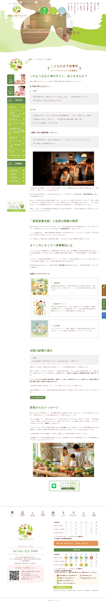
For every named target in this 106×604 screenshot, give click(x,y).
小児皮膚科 (13, 177)
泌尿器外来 (13, 137)
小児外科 (12, 174)
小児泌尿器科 (14, 181)
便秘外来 (12, 107)
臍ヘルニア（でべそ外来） (16, 151)
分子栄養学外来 (15, 155)
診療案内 (18, 164)
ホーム (33, 59)
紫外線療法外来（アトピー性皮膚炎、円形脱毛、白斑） (16, 131)
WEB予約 (104, 306)
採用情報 (104, 317)
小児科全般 (13, 170)
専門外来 (40, 59)
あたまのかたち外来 (16, 124)
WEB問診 (104, 292)
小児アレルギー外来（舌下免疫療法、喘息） (16, 143)
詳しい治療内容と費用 (41, 397)
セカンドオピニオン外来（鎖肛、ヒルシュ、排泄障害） (16, 113)
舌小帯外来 (13, 120)
